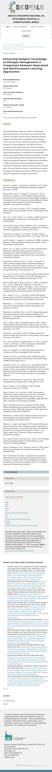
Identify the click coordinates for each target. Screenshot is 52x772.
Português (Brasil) (9, 701)
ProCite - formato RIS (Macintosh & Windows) (18, 519)
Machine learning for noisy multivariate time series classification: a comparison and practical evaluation (26, 609)
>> (7, 688)
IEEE (6, 515)
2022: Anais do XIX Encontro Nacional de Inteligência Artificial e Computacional (23, 48)
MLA (6, 517)
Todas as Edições (19, 27)
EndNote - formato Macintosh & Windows (16, 513)
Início (5, 45)
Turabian (7, 523)
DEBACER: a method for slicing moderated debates (28, 573)
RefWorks (8, 521)
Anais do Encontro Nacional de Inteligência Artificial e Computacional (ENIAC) (26, 19)
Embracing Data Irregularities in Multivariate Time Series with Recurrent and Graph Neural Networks (26, 636)
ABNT (6, 502)
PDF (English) (11, 472)
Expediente (26, 31)
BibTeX (7, 508)
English (5, 704)
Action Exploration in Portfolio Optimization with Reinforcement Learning (27, 679)
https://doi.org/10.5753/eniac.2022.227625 (21, 118)
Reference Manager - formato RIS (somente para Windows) (21, 525)
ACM (6, 504)
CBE (6, 510)
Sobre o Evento (37, 27)
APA (6, 506)
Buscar (26, 35)
